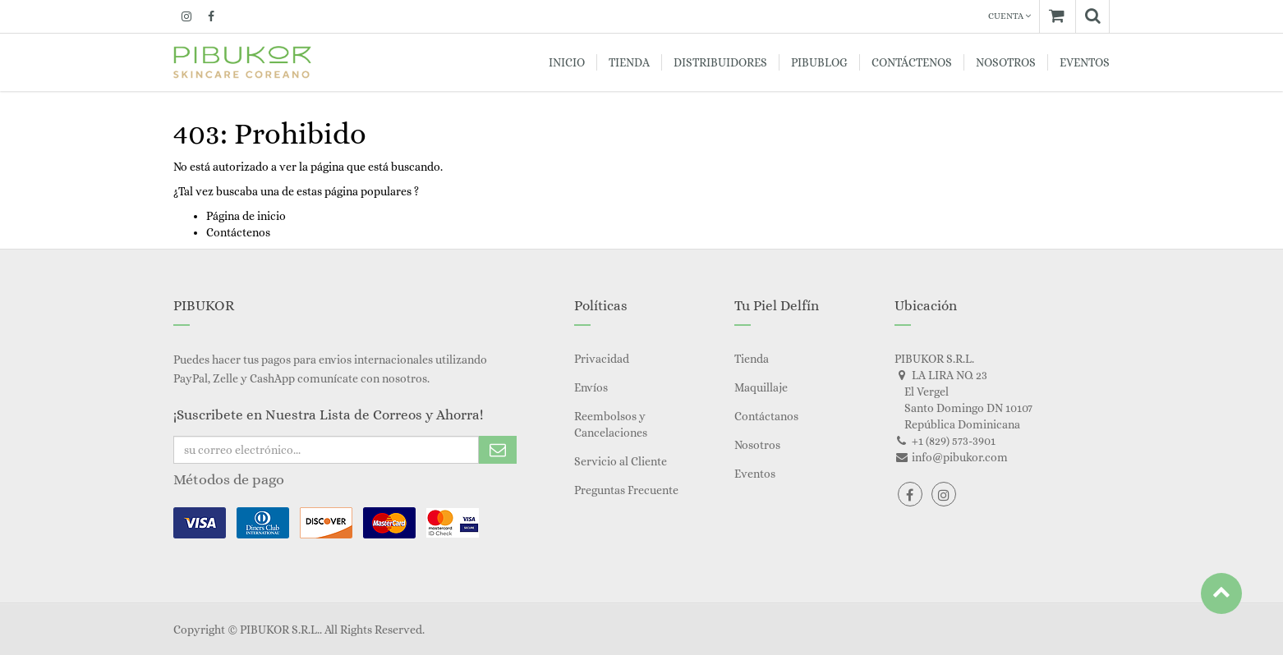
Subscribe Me (498, 450)
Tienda (751, 358)
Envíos (591, 387)
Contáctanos (766, 416)
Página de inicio (246, 215)
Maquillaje (761, 387)
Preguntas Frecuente (626, 490)
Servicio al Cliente (620, 461)
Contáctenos (238, 232)
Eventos (754, 473)
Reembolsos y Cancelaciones (610, 424)
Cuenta (1009, 16)
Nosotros (757, 444)
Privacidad (601, 358)
